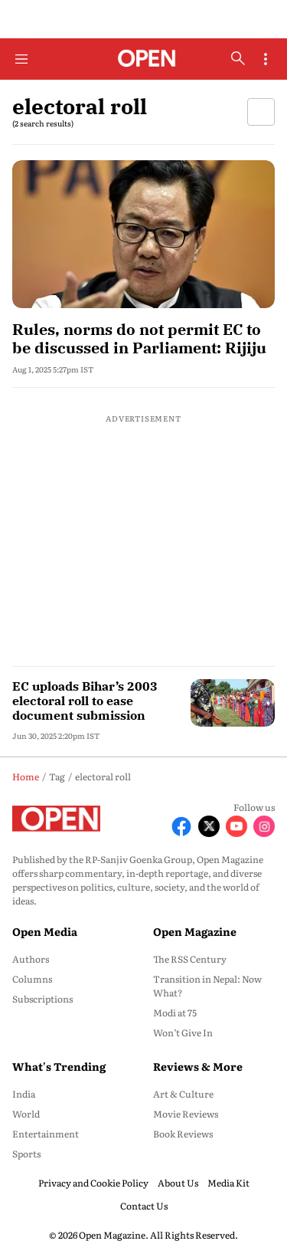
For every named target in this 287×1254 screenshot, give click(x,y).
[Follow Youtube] (236, 826)
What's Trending (59, 1066)
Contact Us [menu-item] (144, 1206)
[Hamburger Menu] (21, 59)
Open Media (44, 931)
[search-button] (238, 58)
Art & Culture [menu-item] (183, 1094)
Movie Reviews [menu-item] (185, 1114)
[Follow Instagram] (264, 826)
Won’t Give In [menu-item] (183, 1032)
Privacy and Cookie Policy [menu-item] (93, 1183)
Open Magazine (194, 931)
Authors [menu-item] (30, 959)
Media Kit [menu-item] (228, 1183)
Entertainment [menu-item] (45, 1134)
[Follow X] (209, 826)
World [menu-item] (26, 1114)
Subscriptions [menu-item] (42, 999)
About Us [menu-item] (178, 1183)
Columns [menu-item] (32, 979)
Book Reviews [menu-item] (183, 1134)
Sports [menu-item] (26, 1153)
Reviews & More (198, 1066)
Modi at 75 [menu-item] (175, 1012)
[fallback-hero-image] (143, 234)
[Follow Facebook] (181, 826)
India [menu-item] (23, 1094)
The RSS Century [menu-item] (190, 959)
